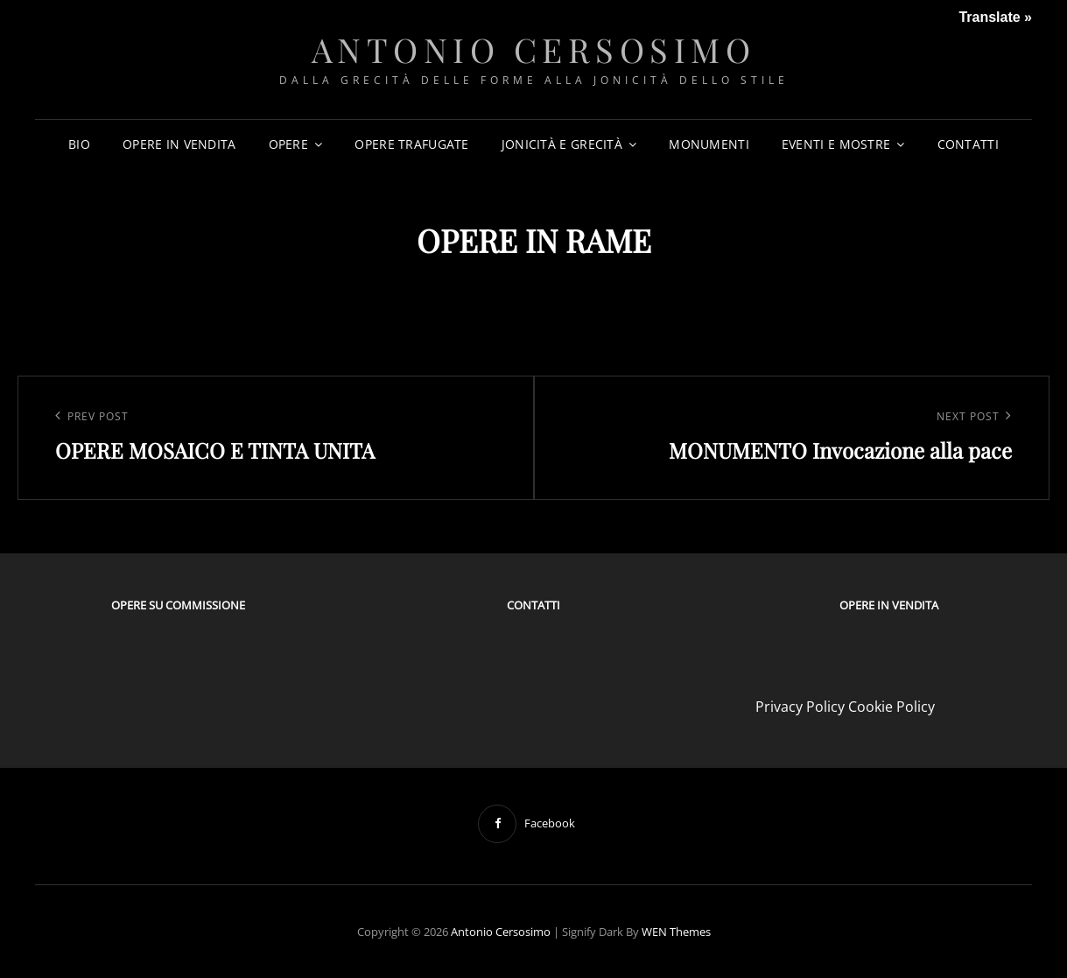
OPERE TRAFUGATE (411, 144)
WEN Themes (676, 931)
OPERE (288, 144)
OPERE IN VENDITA (179, 144)
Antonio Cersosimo (534, 49)
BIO (79, 144)
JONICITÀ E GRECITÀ (562, 144)
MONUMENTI (709, 144)
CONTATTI (968, 144)
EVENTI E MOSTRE (836, 144)
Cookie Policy (891, 706)
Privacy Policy (800, 706)
